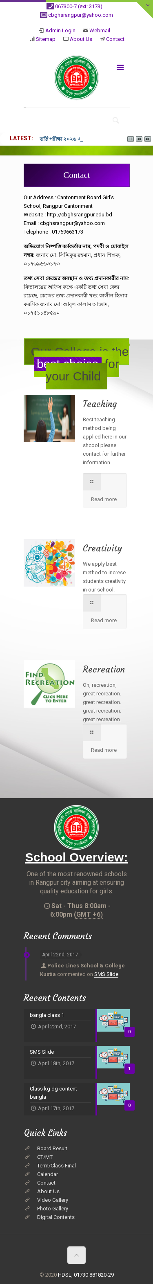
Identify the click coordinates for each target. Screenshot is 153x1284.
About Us (81, 39)
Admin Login (60, 30)
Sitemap (45, 39)
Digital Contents (56, 1217)
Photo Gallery (52, 1208)
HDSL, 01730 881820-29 (86, 1275)
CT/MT (45, 1157)
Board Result (52, 1148)
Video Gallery (52, 1200)
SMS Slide (106, 974)
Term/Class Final (56, 1166)
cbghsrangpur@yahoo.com (80, 15)
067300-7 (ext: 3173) (78, 6)
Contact (115, 39)
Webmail (99, 30)
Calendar (47, 1174)
